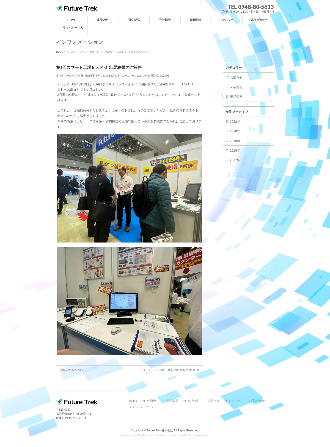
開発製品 (172, 400)
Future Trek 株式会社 (160, 430)
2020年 (235, 131)
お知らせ (142, 75)
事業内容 (152, 400)
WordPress (144, 435)
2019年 (235, 141)
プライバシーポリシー (143, 407)
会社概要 (193, 400)
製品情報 (165, 75)
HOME (133, 400)
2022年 (235, 121)
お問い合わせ (257, 400)
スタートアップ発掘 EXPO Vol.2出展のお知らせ (171, 370)
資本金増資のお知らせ (71, 370)
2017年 (235, 160)
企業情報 (153, 75)
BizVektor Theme (165, 435)
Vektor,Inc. (187, 435)
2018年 (235, 150)
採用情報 (213, 400)
